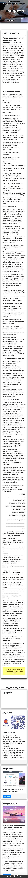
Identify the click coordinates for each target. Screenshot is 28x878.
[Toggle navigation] (14, 20)
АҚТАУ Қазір (14, 700)
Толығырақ (7, 796)
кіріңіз (14, 673)
